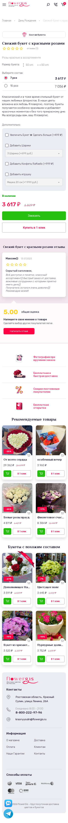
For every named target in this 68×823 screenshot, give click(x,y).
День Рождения (27, 20)
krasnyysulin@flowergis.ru (31, 719)
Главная (6, 20)
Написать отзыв (19, 331)
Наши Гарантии (15, 753)
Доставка (39, 740)
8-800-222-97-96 (29, 712)
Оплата (10, 747)
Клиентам (39, 747)
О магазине (13, 740)
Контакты (39, 753)
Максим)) (12, 258)
